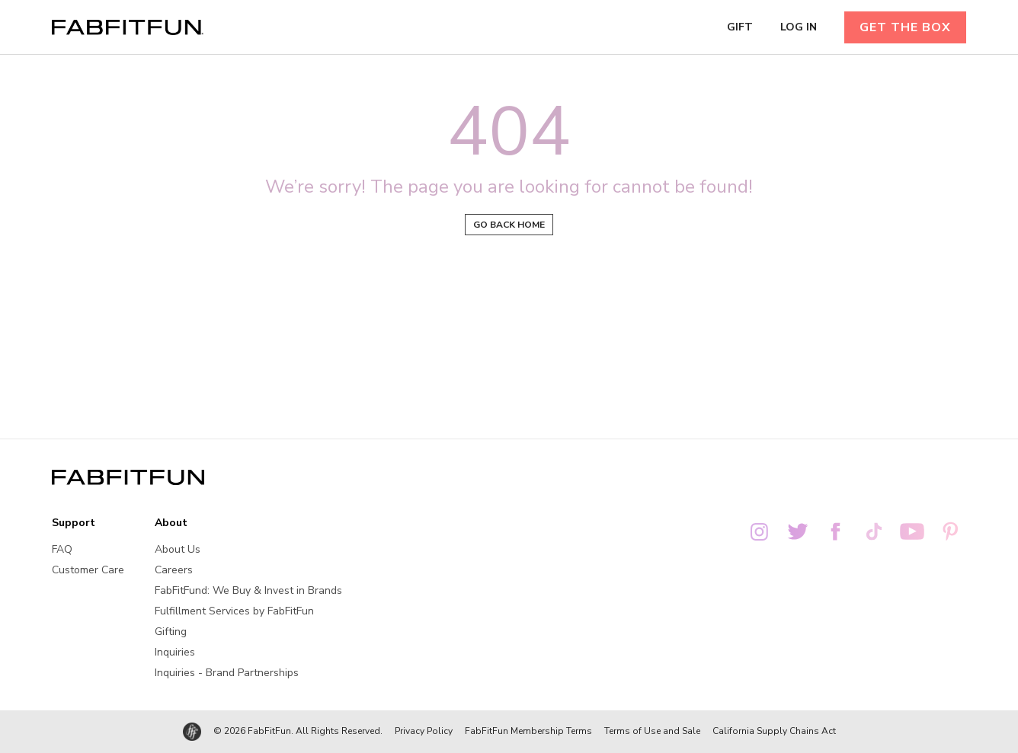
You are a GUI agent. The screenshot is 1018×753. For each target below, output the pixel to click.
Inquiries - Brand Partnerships (227, 672)
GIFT (740, 27)
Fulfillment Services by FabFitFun (234, 611)
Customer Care (88, 570)
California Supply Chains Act (774, 731)
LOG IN (798, 27)
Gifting (171, 631)
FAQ (62, 549)
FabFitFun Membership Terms (528, 731)
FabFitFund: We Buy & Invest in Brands (248, 590)
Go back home (509, 225)
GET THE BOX (905, 27)
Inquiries (175, 652)
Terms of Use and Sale (652, 731)
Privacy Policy (424, 731)
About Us (177, 549)
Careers (174, 570)
